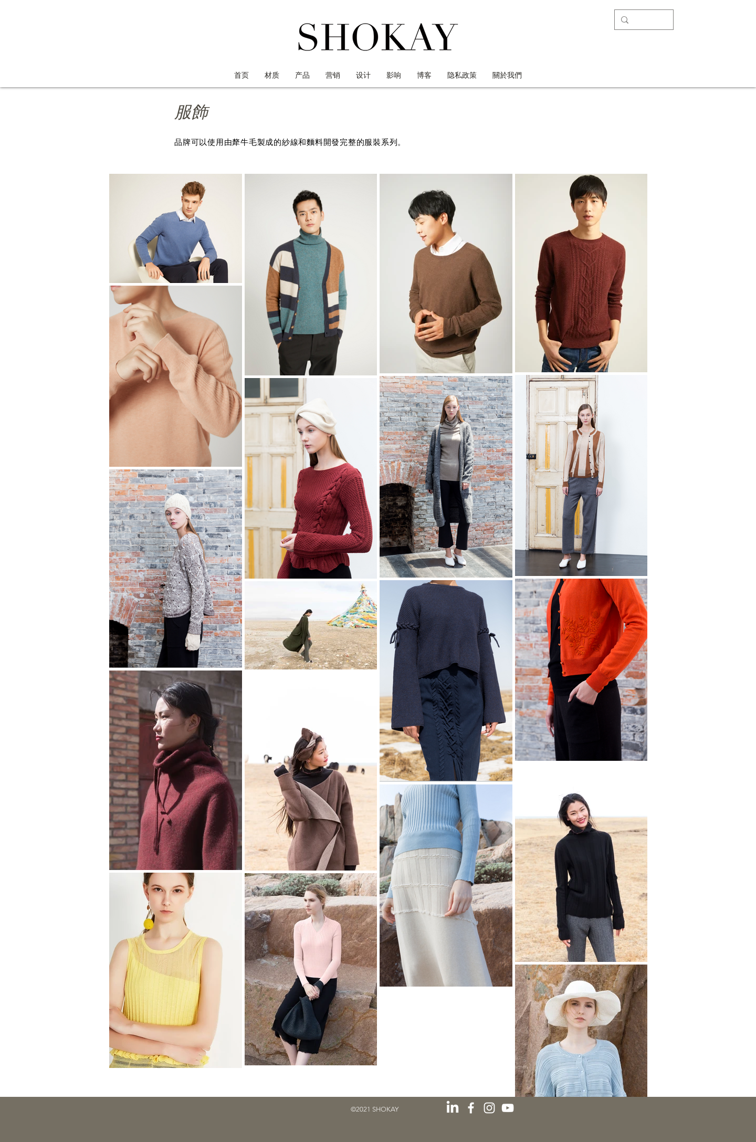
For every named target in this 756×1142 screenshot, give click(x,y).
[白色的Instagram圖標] (489, 1108)
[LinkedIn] (452, 1108)
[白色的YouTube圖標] (507, 1108)
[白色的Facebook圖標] (471, 1108)
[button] (394, 75)
